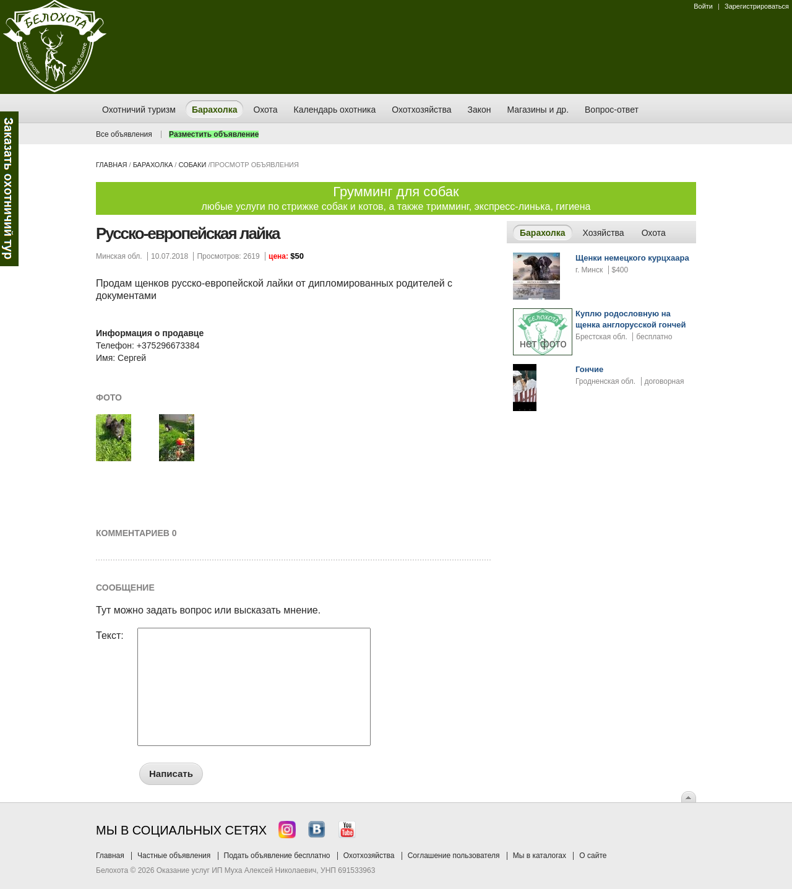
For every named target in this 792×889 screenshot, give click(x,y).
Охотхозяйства (369, 855)
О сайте (592, 855)
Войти (703, 6)
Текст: (110, 636)
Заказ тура (9, 188)
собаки (192, 164)
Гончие (589, 369)
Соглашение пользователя (454, 855)
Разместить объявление (214, 134)
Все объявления (124, 134)
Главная (111, 164)
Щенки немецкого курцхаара (632, 257)
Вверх (688, 796)
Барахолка (153, 164)
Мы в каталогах (539, 855)
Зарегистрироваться (757, 6)
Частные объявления (173, 855)
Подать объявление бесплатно (277, 855)
